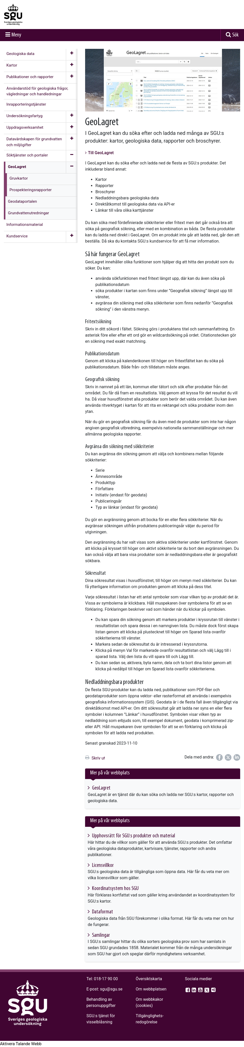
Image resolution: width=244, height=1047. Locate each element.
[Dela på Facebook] (219, 757)
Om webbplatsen (151, 989)
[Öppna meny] (71, 54)
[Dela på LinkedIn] (236, 757)
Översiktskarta (149, 978)
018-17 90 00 (106, 978)
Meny (16, 35)
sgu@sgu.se (111, 989)
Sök (235, 35)
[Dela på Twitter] (228, 757)
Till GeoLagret (101, 152)
